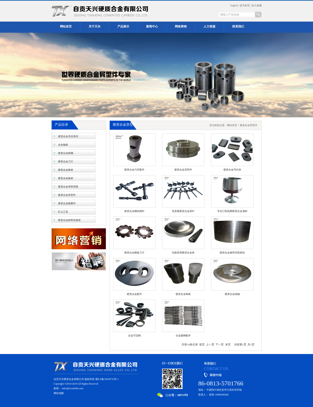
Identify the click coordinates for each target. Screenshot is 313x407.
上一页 (210, 344)
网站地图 (59, 393)
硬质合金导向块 (232, 169)
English (234, 5)
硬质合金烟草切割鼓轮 (232, 252)
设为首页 (245, 5)
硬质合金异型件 (67, 195)
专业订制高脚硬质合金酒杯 (232, 211)
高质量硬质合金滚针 (183, 211)
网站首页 (232, 125)
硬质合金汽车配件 (134, 169)
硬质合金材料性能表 (69, 220)
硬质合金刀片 (65, 161)
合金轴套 (63, 144)
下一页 (220, 344)
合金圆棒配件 (183, 335)
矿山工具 (63, 211)
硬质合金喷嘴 (65, 153)
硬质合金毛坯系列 (68, 136)
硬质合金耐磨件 (67, 203)
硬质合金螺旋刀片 (134, 252)
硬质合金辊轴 (232, 294)
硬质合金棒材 (65, 169)
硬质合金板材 (65, 178)
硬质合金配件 (134, 294)
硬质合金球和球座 (68, 186)
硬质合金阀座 (183, 294)
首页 (202, 344)
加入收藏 (257, 5)
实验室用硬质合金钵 (183, 252)
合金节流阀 (134, 335)
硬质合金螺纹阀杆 (134, 211)
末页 (228, 344)
